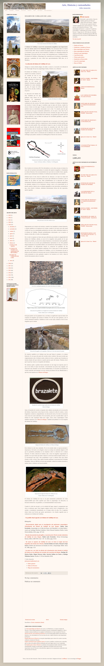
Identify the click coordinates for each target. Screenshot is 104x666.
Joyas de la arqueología (79, 61)
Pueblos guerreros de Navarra (32, 638)
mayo (11, 238)
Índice (6, 10)
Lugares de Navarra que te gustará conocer (35, 641)
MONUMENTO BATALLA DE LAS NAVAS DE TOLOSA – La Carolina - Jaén (88, 235)
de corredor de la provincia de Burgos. (50, 552)
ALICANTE (23, 10)
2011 (9, 279)
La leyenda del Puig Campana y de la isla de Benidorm (89, 146)
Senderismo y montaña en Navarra (82, 47)
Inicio (47, 619)
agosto (11, 233)
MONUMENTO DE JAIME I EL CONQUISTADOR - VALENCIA (89, 217)
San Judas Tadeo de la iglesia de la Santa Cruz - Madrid (89, 71)
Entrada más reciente (30, 619)
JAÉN (34, 10)
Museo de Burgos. (43, 372)
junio (11, 236)
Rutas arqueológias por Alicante (81, 51)
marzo (11, 240)
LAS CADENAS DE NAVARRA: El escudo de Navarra (89, 96)
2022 (9, 217)
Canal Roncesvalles (78, 55)
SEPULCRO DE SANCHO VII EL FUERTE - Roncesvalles (89, 112)
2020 (9, 222)
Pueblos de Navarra (78, 45)
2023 (9, 215)
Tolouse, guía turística (79, 57)
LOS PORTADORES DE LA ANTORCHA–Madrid (87, 192)
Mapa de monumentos (33, 567)
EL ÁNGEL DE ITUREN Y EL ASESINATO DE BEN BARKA (14, 250)
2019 (9, 224)
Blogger (79, 658)
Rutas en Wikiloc (78, 63)
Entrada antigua (63, 619)
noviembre (12, 229)
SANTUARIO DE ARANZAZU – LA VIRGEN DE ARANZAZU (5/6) (89, 105)
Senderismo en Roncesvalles (80, 59)
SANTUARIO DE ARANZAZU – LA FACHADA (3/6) (89, 121)
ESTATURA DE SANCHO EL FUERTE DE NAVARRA (88, 129)
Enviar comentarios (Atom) (37, 622)
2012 (9, 277)
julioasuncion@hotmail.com (32, 561)
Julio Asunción (85, 17)
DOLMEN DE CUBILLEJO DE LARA (14, 256)
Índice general (31, 563)
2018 (9, 263)
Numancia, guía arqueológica (81, 53)
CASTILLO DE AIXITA (13, 245)
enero (11, 260)
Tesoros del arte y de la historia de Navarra (35, 633)
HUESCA (29, 10)
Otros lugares (40, 10)
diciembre (12, 226)
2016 (9, 268)
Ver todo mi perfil (77, 39)
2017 (9, 265)
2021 (9, 220)
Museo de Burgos (42, 419)
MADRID (17, 10)
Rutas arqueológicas (48, 10)
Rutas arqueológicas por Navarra (81, 49)
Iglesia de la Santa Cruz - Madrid (88, 136)
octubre (11, 231)
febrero (11, 243)
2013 (9, 275)
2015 (9, 270)
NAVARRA (11, 10)
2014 (9, 272)
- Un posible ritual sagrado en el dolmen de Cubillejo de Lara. (41, 517)
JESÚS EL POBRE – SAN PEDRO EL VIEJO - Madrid (89, 79)
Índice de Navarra (32, 565)
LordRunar (64, 658)
